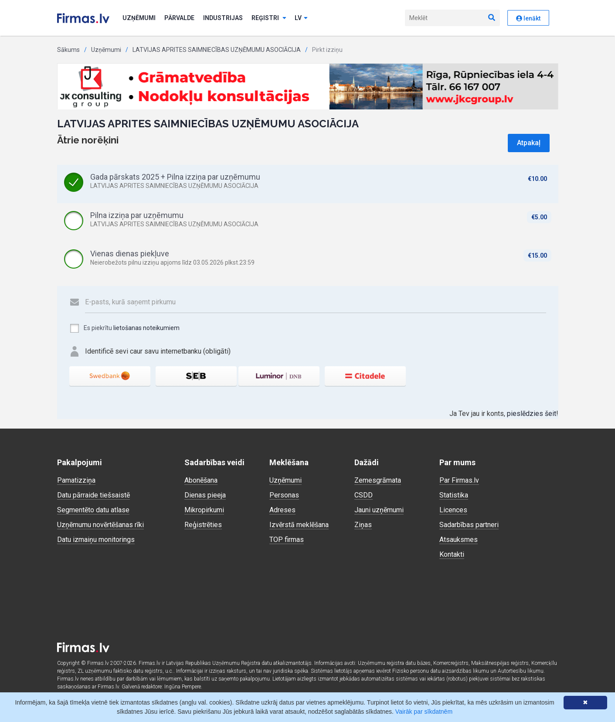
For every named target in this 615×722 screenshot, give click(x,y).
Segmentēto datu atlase (93, 510)
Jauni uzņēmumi (379, 510)
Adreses (282, 510)
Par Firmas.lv (459, 480)
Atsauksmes (458, 539)
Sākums (68, 49)
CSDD (363, 495)
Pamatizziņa (76, 480)
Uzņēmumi (139, 17)
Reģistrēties (203, 525)
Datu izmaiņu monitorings (96, 539)
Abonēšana (200, 480)
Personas (284, 495)
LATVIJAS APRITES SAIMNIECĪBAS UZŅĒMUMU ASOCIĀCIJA (217, 49)
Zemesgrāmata (377, 480)
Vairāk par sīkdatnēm (423, 711)
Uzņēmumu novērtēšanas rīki (100, 525)
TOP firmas (286, 539)
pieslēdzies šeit (531, 413)
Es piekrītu (124, 328)
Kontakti (451, 554)
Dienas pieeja (205, 495)
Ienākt (528, 18)
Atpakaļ (528, 143)
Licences (453, 510)
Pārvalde (179, 17)
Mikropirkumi (204, 510)
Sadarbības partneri (469, 525)
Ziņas (363, 525)
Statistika (453, 495)
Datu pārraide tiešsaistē (93, 495)
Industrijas (223, 17)
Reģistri (268, 17)
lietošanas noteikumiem (146, 327)
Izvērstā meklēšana (299, 525)
